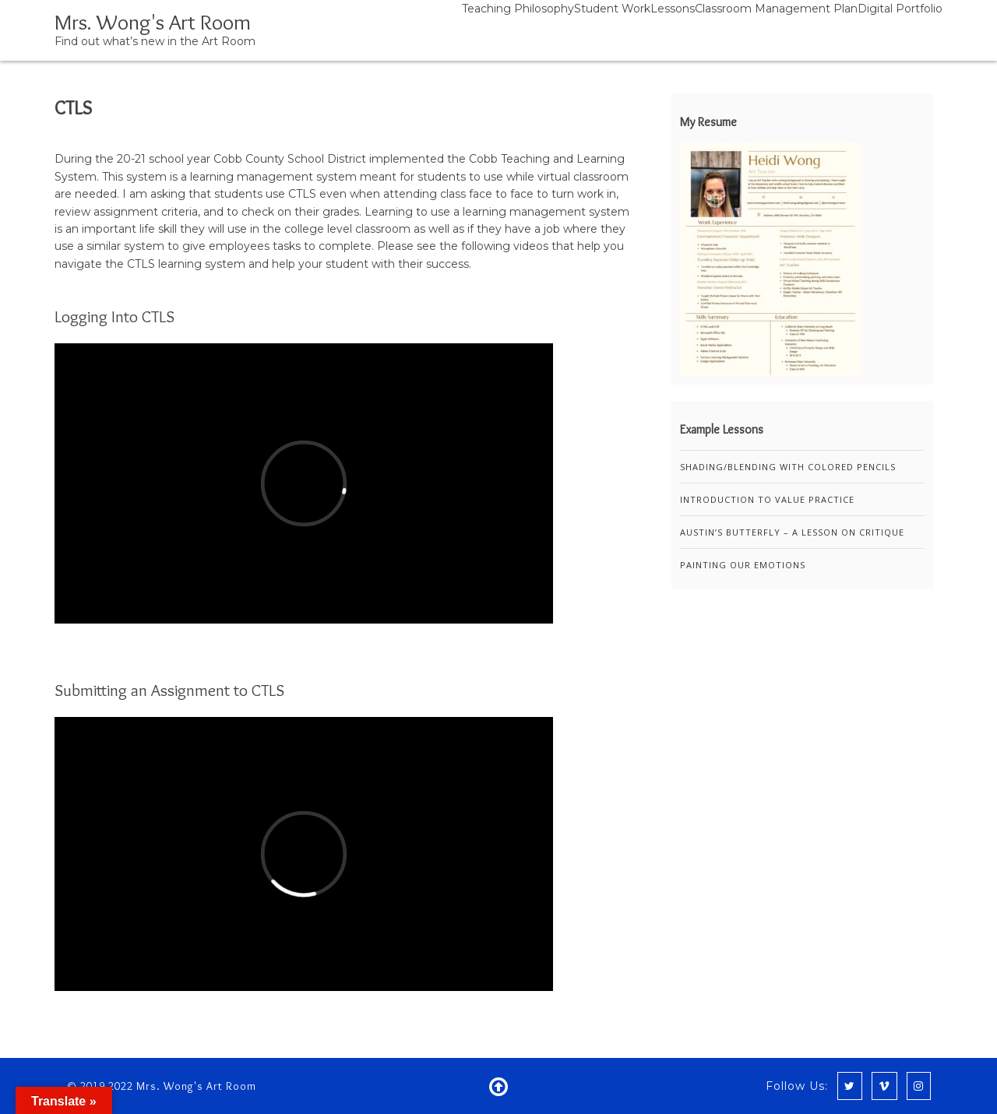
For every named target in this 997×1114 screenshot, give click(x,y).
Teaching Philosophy (518, 9)
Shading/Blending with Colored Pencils (788, 467)
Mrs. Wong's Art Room (153, 22)
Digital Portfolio (900, 9)
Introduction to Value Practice (767, 499)
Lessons (672, 9)
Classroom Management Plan (776, 9)
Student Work (612, 9)
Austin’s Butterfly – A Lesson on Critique (792, 532)
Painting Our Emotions (742, 565)
